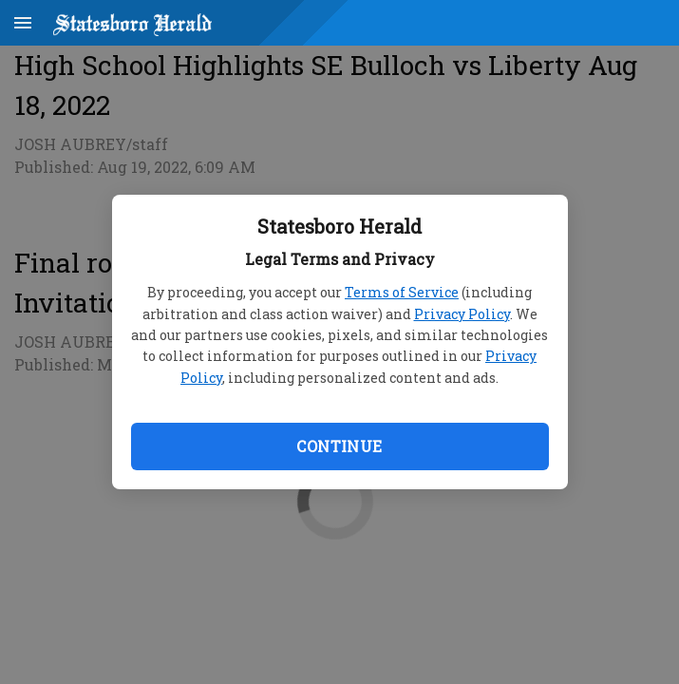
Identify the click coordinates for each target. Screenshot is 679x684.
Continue (339, 446)
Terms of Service (402, 292)
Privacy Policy (462, 314)
